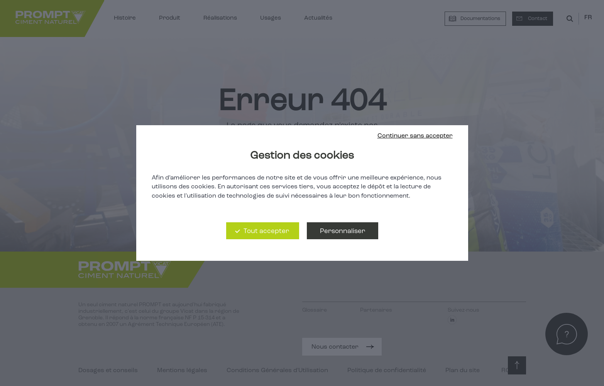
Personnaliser (342, 231)
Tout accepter (266, 231)
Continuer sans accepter (415, 136)
